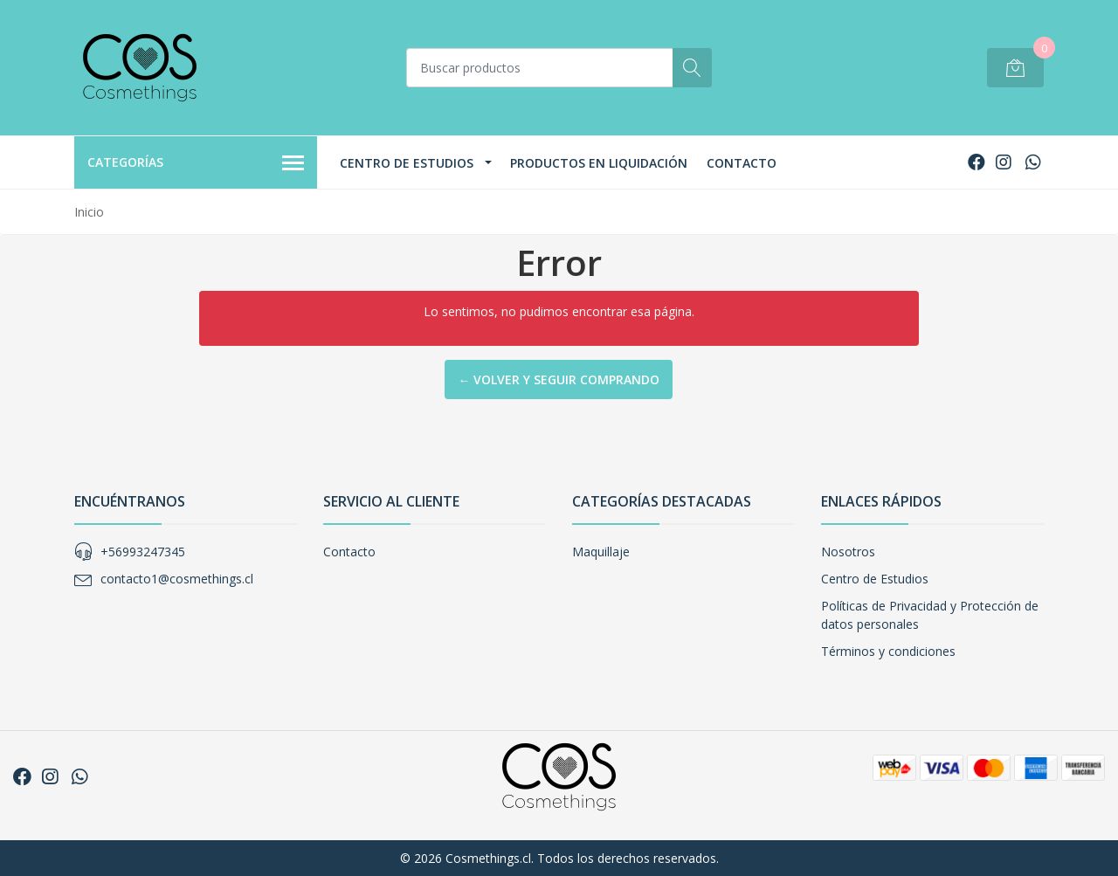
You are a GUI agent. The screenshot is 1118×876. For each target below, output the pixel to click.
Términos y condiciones (888, 651)
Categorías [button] (195, 163)
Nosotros (848, 551)
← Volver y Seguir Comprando (558, 379)
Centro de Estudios (406, 163)
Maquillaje (601, 551)
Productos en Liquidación (598, 163)
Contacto (741, 163)
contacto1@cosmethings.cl (176, 578)
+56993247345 (142, 551)
